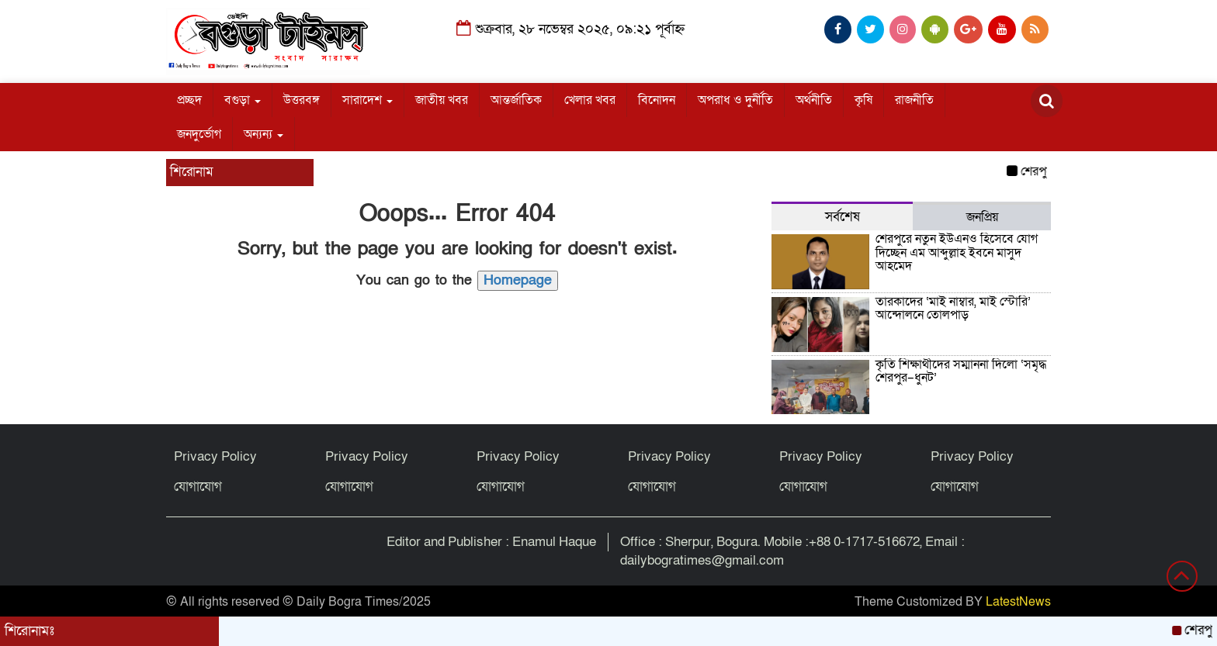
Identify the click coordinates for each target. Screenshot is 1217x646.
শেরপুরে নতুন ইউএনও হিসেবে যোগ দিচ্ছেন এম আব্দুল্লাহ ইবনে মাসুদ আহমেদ (956, 252)
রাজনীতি (914, 100)
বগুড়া (242, 100)
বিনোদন (656, 100)
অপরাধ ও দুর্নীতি (735, 100)
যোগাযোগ (198, 487)
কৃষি (863, 100)
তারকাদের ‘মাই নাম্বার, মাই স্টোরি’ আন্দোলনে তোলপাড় (953, 308)
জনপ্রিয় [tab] (982, 217)
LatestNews (1018, 601)
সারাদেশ (367, 100)
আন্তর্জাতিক (516, 100)
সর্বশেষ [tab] (842, 217)
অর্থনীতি (814, 100)
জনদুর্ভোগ (199, 134)
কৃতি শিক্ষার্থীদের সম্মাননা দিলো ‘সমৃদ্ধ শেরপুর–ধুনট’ (960, 371)
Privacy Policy (215, 456)
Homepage (518, 280)
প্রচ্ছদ (189, 100)
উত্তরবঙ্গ (301, 100)
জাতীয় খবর (441, 100)
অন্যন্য (263, 134)
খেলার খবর (589, 100)
